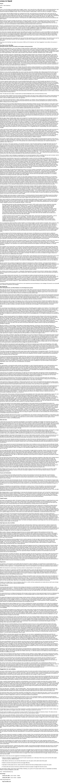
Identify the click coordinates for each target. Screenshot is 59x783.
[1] (14, 220)
